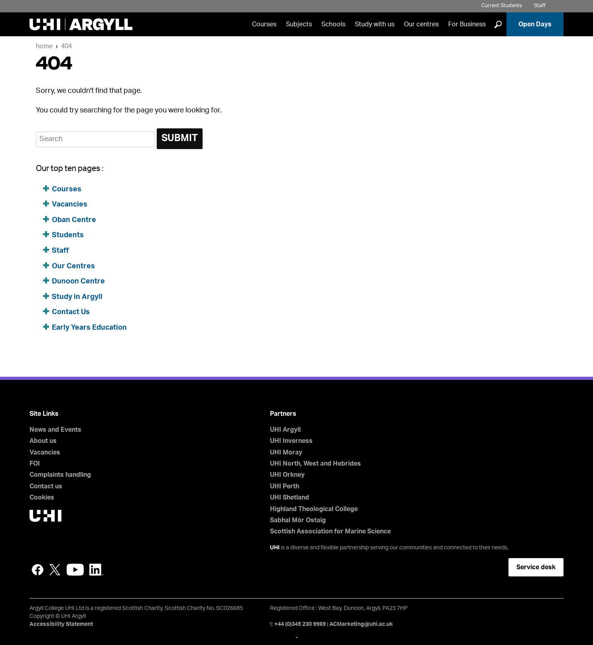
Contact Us (71, 312)
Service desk (536, 567)
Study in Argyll (77, 297)
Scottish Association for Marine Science (330, 531)
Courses (264, 24)
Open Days (535, 24)
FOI (35, 463)
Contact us (46, 486)
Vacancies (69, 204)
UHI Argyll (285, 430)
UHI (275, 548)
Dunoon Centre (78, 281)
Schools (333, 24)
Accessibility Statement (61, 624)
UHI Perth (284, 486)
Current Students (501, 5)
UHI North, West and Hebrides (315, 463)
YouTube (75, 570)
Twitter (55, 570)
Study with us (374, 24)
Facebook (37, 570)
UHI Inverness (291, 441)
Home (44, 46)
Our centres (421, 24)
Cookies (42, 497)
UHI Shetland (289, 497)
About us (43, 441)
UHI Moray (286, 452)
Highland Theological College (314, 509)
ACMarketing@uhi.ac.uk (361, 624)
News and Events (55, 430)
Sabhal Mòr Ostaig (298, 520)
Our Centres (73, 266)
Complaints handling (60, 475)
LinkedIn (96, 570)
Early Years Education (89, 327)
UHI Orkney (287, 475)
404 (66, 46)
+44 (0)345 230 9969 (300, 624)
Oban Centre (74, 220)
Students (68, 235)
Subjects (299, 24)
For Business (467, 24)
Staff (540, 5)
